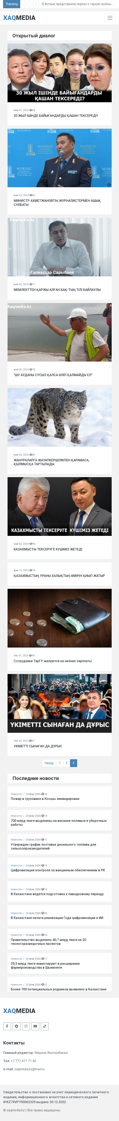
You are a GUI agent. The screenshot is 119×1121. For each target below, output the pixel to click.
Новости (16, 794)
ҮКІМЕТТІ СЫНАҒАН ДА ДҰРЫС (38, 746)
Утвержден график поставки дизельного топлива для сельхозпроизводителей (53, 846)
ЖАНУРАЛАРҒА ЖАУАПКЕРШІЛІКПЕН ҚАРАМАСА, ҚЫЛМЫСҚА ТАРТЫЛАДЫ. (51, 462)
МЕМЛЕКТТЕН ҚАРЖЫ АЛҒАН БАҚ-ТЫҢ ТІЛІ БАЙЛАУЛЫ (57, 290)
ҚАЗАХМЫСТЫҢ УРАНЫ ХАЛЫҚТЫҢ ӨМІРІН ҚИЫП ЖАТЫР (59, 576)
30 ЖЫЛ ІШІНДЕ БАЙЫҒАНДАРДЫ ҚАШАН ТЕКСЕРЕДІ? (56, 116)
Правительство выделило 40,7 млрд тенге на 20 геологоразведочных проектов (48, 942)
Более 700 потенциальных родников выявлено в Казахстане (58, 989)
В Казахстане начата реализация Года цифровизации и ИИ (57, 918)
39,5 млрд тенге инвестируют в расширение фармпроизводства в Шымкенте (45, 965)
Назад (49, 763)
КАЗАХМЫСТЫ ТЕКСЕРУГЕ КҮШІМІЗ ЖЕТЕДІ (48, 549)
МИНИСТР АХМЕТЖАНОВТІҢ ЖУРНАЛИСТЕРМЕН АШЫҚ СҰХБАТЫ (57, 203)
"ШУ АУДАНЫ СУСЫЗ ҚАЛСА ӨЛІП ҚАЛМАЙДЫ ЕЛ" (53, 375)
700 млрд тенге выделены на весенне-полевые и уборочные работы (59, 823)
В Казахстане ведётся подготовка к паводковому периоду (57, 894)
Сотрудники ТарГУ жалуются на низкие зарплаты (53, 661)
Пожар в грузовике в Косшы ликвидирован (45, 799)
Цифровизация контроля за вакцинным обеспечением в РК (58, 870)
